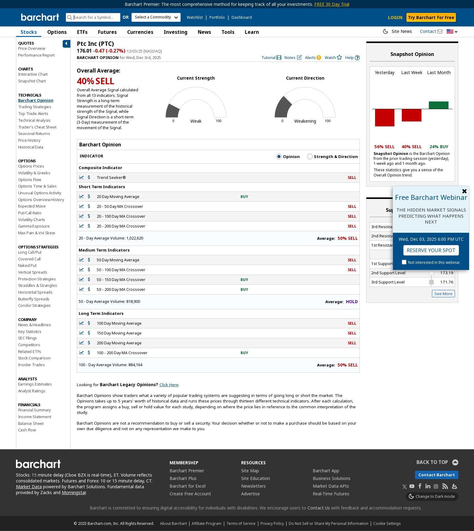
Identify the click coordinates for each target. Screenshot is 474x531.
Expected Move (32, 206)
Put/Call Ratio (29, 213)
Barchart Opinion (35, 100)
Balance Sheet (31, 423)
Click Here (168, 384)
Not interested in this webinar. (434, 262)
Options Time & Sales (37, 186)
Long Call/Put (29, 252)
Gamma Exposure (34, 226)
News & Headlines (34, 324)
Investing (175, 32)
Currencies (140, 32)
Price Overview (31, 48)
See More (443, 293)
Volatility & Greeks (34, 173)
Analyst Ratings (31, 391)
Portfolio (217, 17)
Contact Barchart (436, 475)
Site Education (255, 478)
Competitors (29, 344)
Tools (227, 32)
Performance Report (36, 55)
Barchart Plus (183, 478)
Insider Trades (31, 364)
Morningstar (74, 492)
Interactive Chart (33, 74)
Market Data (29, 486)
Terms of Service (241, 523)
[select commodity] (156, 17)
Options (57, 32)
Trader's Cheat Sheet (37, 127)
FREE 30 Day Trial (331, 4)
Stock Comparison (34, 358)
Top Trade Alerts (33, 113)
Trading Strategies (34, 106)
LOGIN (395, 17)
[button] (452, 32)
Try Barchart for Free (431, 17)
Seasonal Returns (34, 133)
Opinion (288, 156)
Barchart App (326, 471)
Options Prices (31, 166)
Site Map (250, 471)
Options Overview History (41, 199)
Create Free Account (190, 494)
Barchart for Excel (188, 486)
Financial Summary (34, 410)
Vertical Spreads (32, 272)
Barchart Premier (187, 471)
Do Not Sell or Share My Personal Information (328, 523)
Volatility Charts (31, 219)
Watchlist (195, 17)
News (204, 32)
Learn (252, 32)
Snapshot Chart (32, 81)
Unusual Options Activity (39, 193)
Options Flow (29, 179)
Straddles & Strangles (37, 285)
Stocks (29, 32)
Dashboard (242, 17)
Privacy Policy (272, 523)
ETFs (82, 32)
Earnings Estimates (35, 384)
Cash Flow (27, 430)
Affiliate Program (206, 523)
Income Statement (34, 416)
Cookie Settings (387, 523)
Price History (29, 140)
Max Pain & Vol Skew (36, 233)
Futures (107, 32)
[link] (271, 58)
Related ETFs (29, 351)
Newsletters (253, 486)
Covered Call (29, 259)
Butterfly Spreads (34, 299)
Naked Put (27, 265)
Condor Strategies (34, 305)
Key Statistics (29, 331)
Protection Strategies (37, 279)
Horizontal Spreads (35, 292)
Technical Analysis (34, 120)
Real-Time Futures (331, 494)
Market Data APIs (331, 486)
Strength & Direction (332, 156)
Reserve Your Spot (431, 250)
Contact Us (319, 508)
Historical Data (30, 147)
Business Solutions (332, 478)
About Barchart (173, 523)
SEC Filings (27, 338)
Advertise (250, 494)
